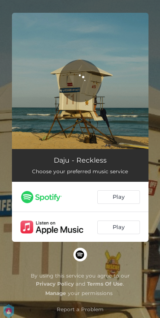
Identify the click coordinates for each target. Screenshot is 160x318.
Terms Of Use (105, 284)
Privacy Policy (55, 284)
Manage (55, 293)
